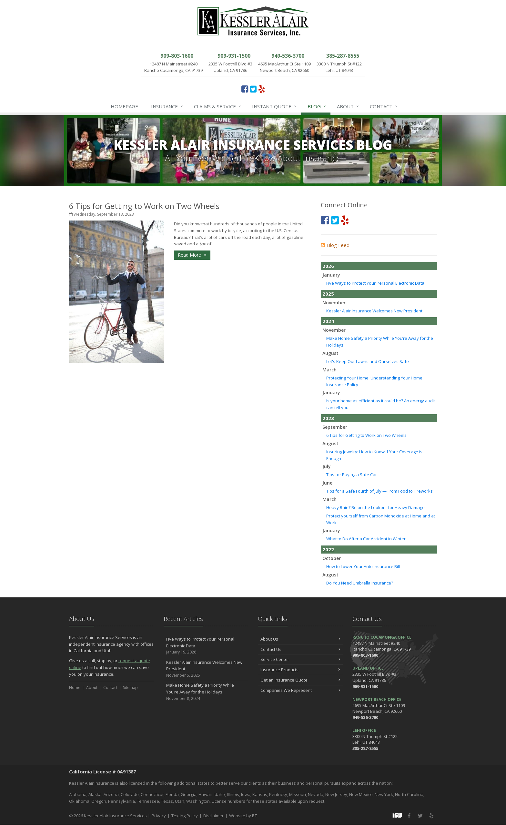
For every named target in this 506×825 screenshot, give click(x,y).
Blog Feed (335, 245)
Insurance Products (300, 670)
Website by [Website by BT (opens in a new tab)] (243, 816)
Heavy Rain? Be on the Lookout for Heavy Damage (375, 507)
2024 (328, 321)
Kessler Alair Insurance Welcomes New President (374, 311)
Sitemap (130, 687)
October (331, 558)
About (348, 106)
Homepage (124, 106)
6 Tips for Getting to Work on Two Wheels (144, 206)
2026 (328, 266)
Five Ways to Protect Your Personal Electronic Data (375, 283)
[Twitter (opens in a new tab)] (253, 88)
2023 (328, 418)
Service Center (300, 659)
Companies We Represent (300, 690)
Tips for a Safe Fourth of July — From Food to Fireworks (379, 491)
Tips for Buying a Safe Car (351, 474)
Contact (384, 106)
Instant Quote (274, 106)
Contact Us (300, 649)
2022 (328, 549)
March (329, 370)
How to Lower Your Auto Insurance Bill (363, 566)
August (330, 353)
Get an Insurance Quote (300, 680)
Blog (317, 106)
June (327, 483)
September (334, 427)
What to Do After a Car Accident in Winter (366, 539)
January (331, 275)
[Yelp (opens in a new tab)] (261, 88)
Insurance (167, 106)
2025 (328, 293)
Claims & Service (218, 106)
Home (74, 687)
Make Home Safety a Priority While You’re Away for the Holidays (206, 692)
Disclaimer (213, 816)
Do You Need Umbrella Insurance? (359, 583)
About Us (300, 639)
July (326, 466)
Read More (192, 255)
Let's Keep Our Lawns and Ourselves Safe (367, 361)
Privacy (159, 816)
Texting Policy (184, 816)
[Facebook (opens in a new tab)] (244, 88)
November (334, 303)
